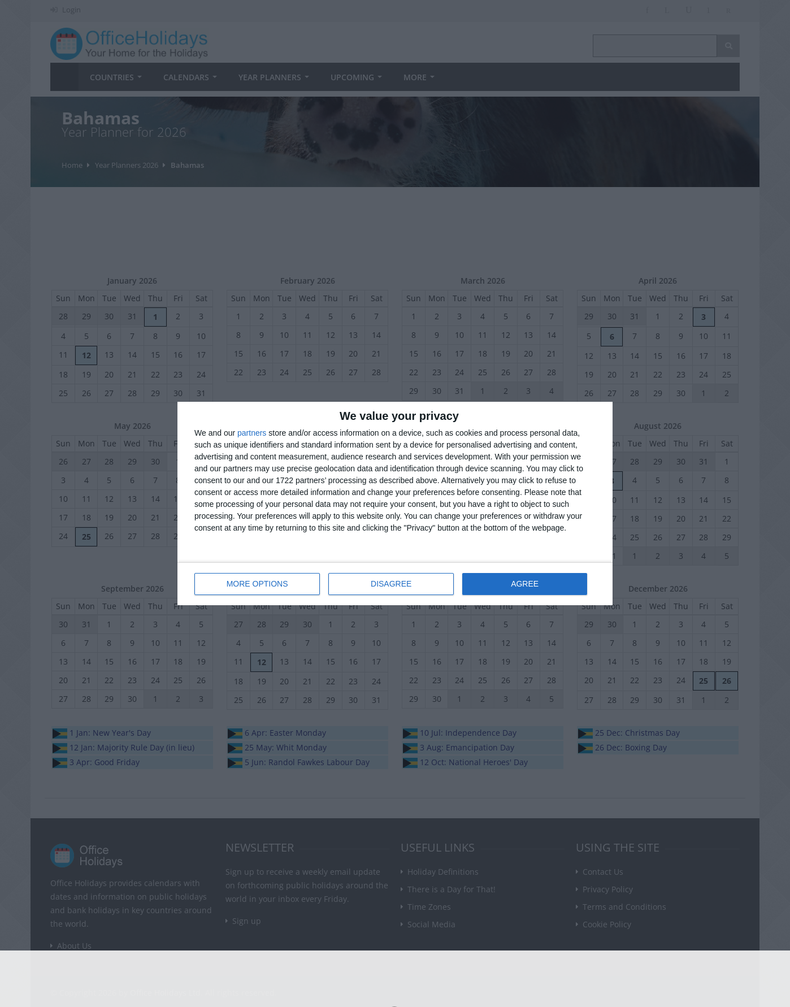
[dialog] (395, 504)
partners (251, 433)
